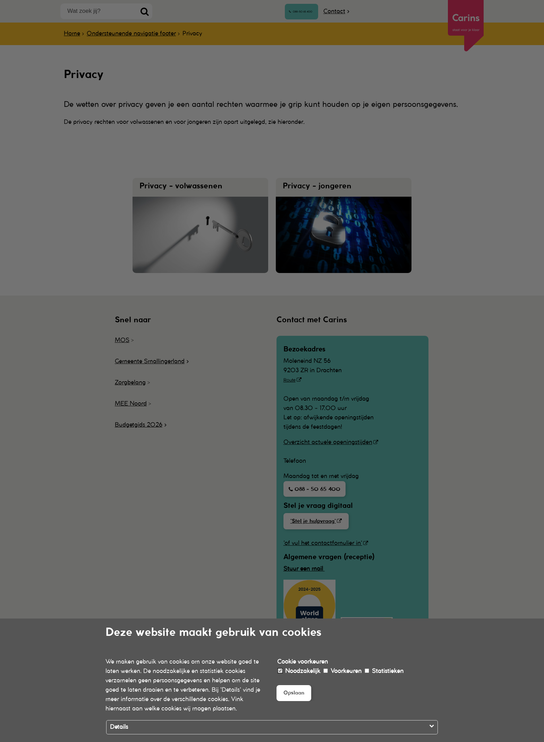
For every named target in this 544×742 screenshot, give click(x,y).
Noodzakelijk (299, 671)
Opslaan (295, 693)
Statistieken (384, 671)
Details (119, 727)
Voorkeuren (342, 671)
